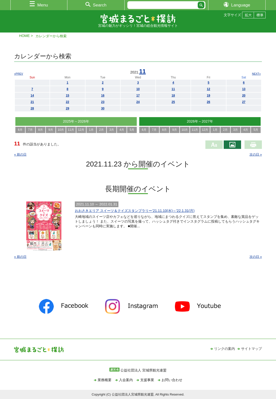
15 (67, 95)
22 (67, 102)
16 (102, 95)
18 (173, 95)
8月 (40, 130)
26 (208, 102)
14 (32, 95)
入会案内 (126, 380)
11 (142, 71)
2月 (101, 130)
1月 (91, 130)
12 (208, 89)
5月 (132, 130)
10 (137, 89)
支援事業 (147, 380)
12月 (81, 130)
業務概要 (104, 380)
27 (243, 102)
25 (173, 102)
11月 (71, 130)
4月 (121, 130)
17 (137, 95)
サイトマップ (251, 349)
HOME (24, 36)
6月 (20, 130)
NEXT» (256, 73)
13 (243, 89)
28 (32, 108)
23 (102, 102)
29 (67, 108)
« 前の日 (20, 154)
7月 (30, 130)
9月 (50, 130)
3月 (111, 130)
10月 (61, 130)
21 (32, 102)
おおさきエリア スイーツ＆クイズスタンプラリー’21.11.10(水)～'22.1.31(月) (134, 211)
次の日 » (255, 154)
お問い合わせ (172, 380)
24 (137, 102)
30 (102, 108)
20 (243, 95)
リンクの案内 (224, 349)
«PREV (18, 73)
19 (208, 95)
